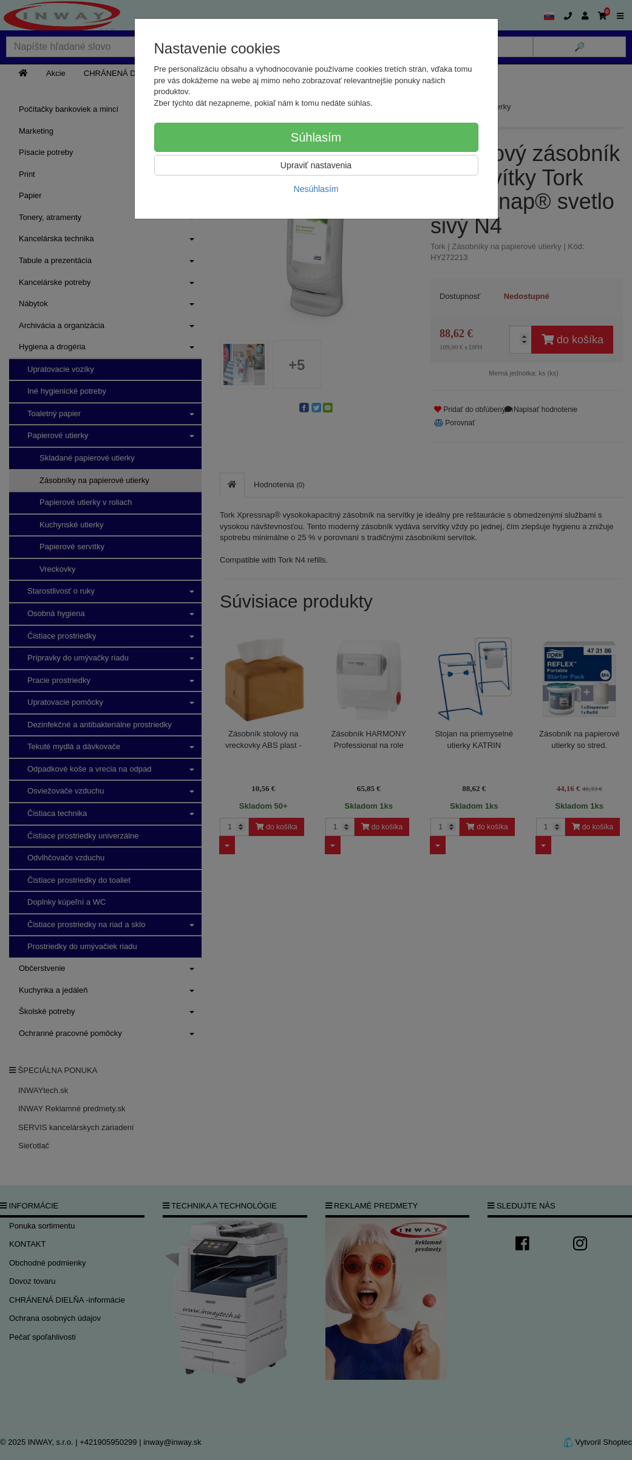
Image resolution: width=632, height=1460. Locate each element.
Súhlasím (316, 137)
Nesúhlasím (316, 189)
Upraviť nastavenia (316, 165)
